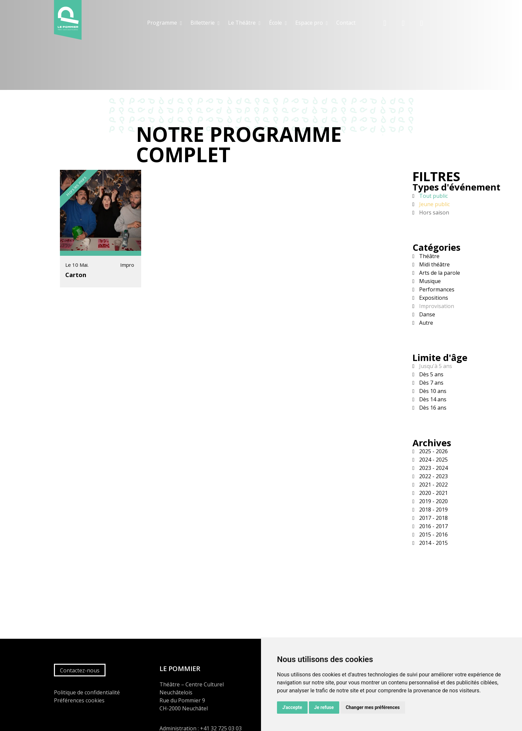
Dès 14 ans (432, 399)
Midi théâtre (434, 264)
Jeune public (434, 204)
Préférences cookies (79, 700)
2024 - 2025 (433, 459)
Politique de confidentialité (87, 692)
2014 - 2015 (433, 543)
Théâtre (428, 256)
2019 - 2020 (433, 501)
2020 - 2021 (433, 493)
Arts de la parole (439, 272)
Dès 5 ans (430, 374)
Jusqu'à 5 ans (435, 366)
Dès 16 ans (432, 407)
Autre (425, 322)
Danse (426, 314)
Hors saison (433, 212)
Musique (429, 281)
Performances (436, 289)
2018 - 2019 (433, 509)
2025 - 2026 (433, 451)
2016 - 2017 (433, 526)
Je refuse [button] (324, 707)
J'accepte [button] (292, 707)
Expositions (433, 297)
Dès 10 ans (432, 391)
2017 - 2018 (433, 518)
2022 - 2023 (433, 476)
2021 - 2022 (433, 484)
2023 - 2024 (433, 468)
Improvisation (436, 306)
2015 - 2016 (433, 534)
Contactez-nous (80, 670)
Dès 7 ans (430, 382)
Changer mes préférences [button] (373, 707)
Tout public (433, 195)
